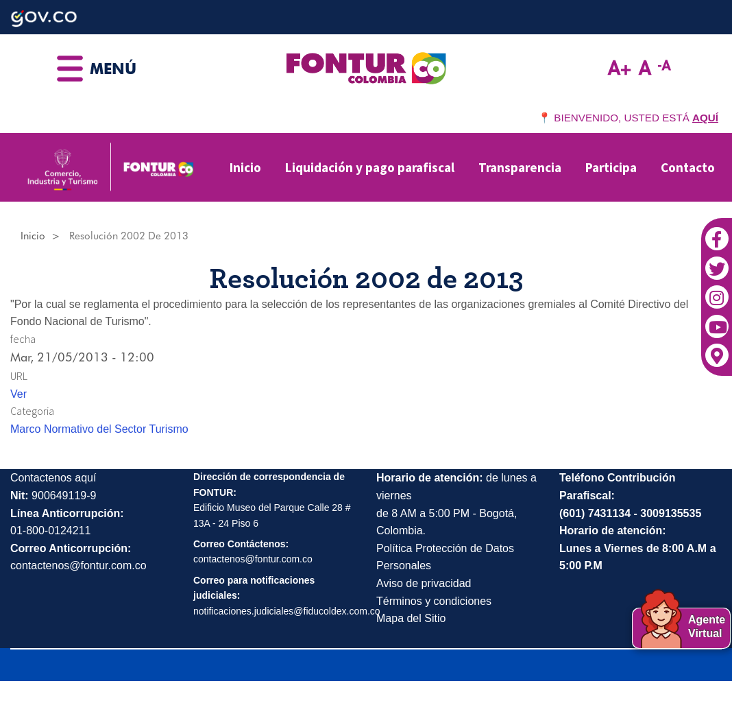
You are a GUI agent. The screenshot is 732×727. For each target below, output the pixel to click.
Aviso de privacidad (423, 583)
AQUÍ (705, 117)
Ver (18, 394)
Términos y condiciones (433, 601)
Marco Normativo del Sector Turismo (99, 429)
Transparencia (519, 167)
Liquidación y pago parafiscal (369, 167)
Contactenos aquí (53, 478)
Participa (611, 167)
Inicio (245, 167)
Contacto (688, 167)
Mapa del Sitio (411, 618)
